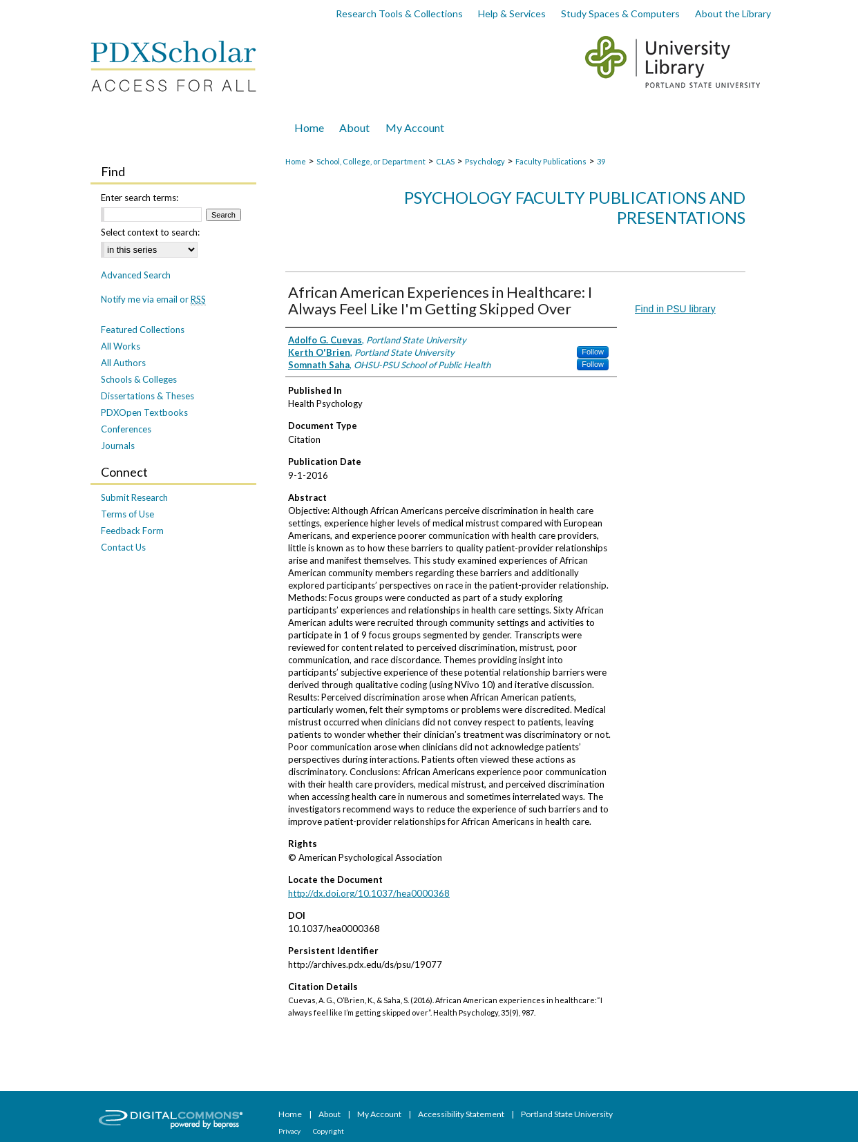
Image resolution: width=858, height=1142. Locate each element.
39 (601, 161)
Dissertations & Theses (147, 395)
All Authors (123, 362)
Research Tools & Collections (399, 13)
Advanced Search (136, 274)
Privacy (290, 1131)
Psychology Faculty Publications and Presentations (574, 207)
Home (295, 161)
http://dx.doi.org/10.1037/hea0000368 (369, 893)
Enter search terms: (139, 197)
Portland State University (567, 1114)
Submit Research (134, 497)
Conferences (126, 429)
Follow (593, 352)
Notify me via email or (153, 299)
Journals (118, 445)
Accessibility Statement (462, 1114)
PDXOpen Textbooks (144, 412)
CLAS (445, 161)
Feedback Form (132, 530)
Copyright (328, 1131)
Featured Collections (142, 329)
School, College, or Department (371, 161)
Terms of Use (127, 514)
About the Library (733, 13)
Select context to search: (150, 232)
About (330, 1114)
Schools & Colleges (139, 379)
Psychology (485, 161)
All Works (120, 346)
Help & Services (512, 13)
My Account (380, 1114)
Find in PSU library (675, 308)
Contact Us (123, 547)
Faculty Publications (551, 161)
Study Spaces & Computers (620, 13)
